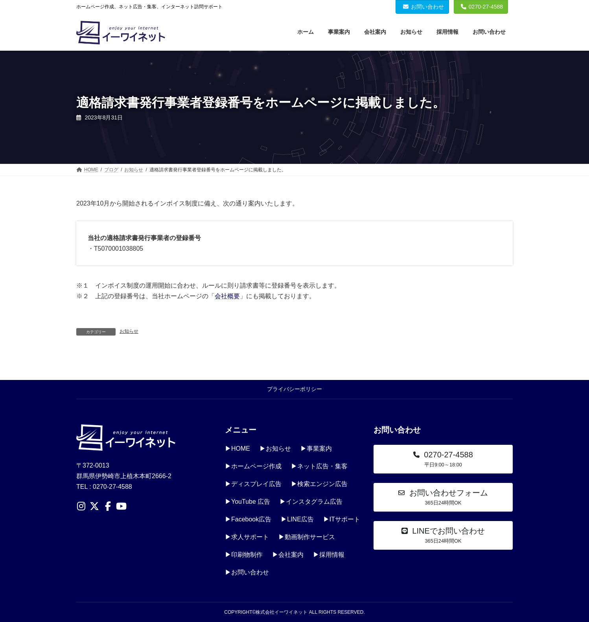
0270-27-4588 (482, 7)
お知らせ (129, 331)
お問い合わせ (423, 7)
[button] (443, 459)
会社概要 (227, 296)
